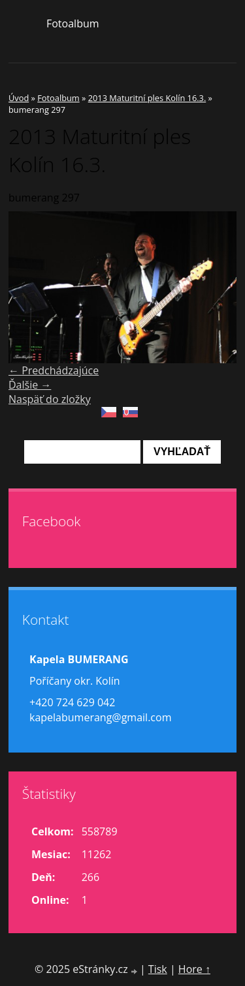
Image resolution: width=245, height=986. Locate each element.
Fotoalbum (72, 23)
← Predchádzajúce (53, 370)
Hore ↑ (194, 969)
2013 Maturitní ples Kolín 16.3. (147, 98)
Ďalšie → (29, 385)
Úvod (18, 98)
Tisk (157, 969)
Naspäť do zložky (49, 399)
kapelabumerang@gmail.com (100, 717)
